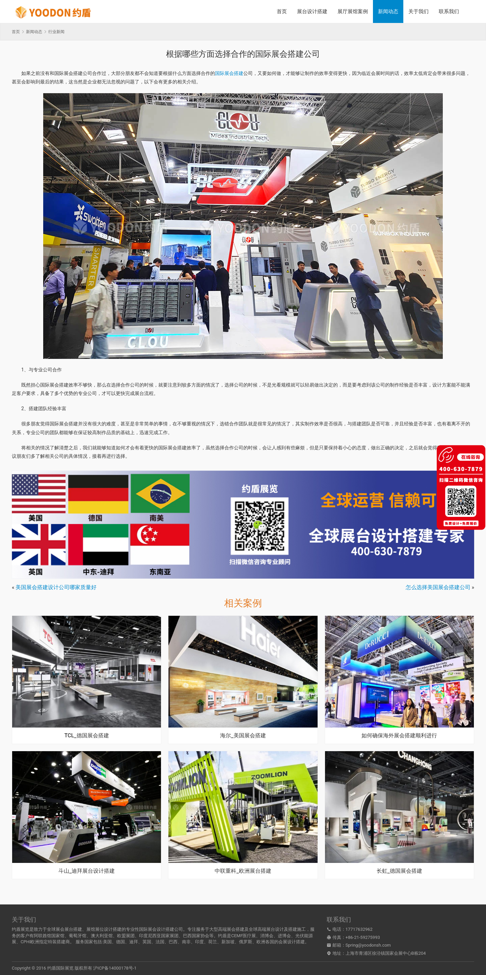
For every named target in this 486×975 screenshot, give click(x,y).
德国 (120, 941)
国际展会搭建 (229, 73)
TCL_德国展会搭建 (86, 736)
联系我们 (449, 11)
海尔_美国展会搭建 (243, 736)
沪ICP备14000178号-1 (115, 968)
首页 (282, 11)
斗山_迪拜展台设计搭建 (86, 871)
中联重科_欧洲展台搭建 (243, 871)
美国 (107, 941)
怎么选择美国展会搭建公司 (438, 587)
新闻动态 (388, 11)
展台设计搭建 (312, 11)
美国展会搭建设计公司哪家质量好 (56, 587)
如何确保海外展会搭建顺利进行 (399, 736)
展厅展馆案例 (353, 11)
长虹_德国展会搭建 (399, 871)
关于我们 (418, 11)
